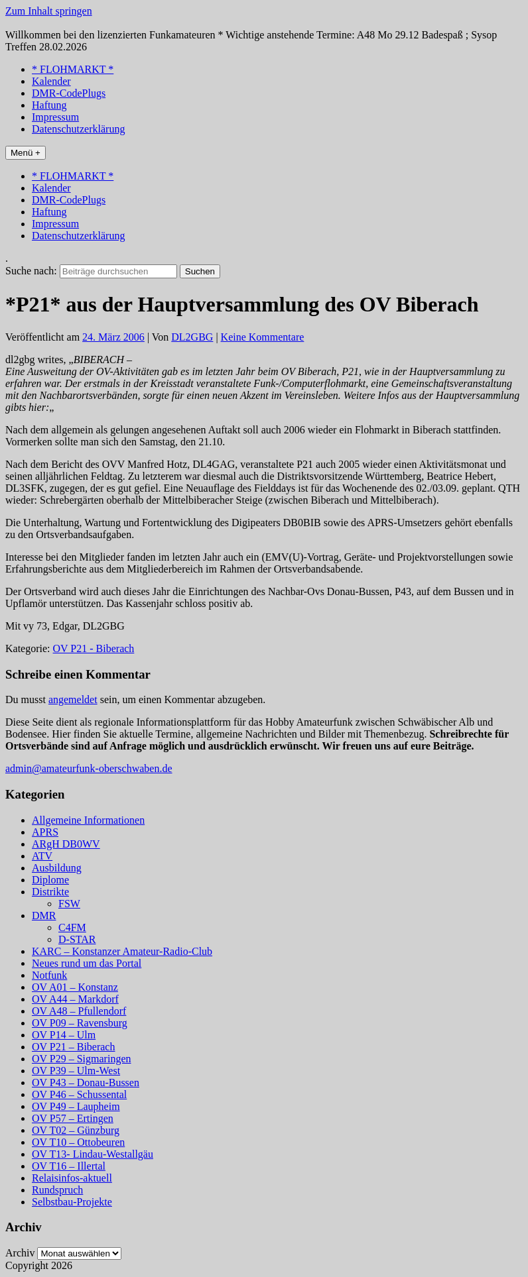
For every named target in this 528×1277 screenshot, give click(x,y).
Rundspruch (57, 1189)
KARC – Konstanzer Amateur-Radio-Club (122, 951)
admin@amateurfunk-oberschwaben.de (88, 768)
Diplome (50, 879)
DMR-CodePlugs (68, 93)
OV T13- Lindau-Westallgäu (92, 1154)
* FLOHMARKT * (72, 69)
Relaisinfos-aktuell (72, 1178)
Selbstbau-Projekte (72, 1201)
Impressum (55, 117)
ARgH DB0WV (66, 844)
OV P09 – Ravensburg (79, 1022)
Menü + (25, 153)
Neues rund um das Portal (86, 963)
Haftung (49, 105)
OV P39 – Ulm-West (76, 1070)
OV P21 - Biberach (94, 648)
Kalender (51, 81)
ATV (42, 855)
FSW (69, 903)
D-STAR (77, 939)
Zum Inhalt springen (48, 11)
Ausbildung (57, 867)
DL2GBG (192, 337)
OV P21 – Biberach (73, 1046)
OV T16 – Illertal (68, 1166)
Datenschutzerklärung (78, 129)
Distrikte (50, 891)
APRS (45, 832)
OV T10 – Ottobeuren (78, 1142)
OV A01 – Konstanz (75, 987)
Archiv (19, 1252)
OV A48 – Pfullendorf (79, 1011)
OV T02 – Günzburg (75, 1130)
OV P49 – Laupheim (76, 1106)
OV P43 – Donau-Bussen (85, 1082)
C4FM (72, 927)
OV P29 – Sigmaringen (81, 1058)
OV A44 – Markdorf (75, 999)
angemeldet (73, 699)
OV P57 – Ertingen (72, 1118)
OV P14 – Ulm (64, 1034)
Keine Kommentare (262, 337)
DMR (44, 915)
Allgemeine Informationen (88, 820)
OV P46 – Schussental (79, 1094)
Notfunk (49, 975)
